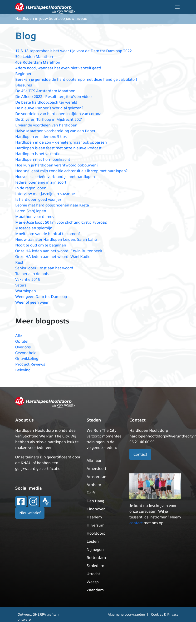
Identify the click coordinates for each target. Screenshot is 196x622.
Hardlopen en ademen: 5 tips (41, 137)
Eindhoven (96, 509)
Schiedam (95, 566)
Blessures (23, 85)
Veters (20, 285)
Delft (91, 493)
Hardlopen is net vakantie (37, 154)
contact (136, 523)
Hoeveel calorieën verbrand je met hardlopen (55, 177)
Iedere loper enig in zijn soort (40, 182)
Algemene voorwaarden (126, 614)
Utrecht (93, 574)
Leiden (93, 541)
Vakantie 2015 (27, 279)
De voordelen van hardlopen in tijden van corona (58, 114)
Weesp (93, 582)
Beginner (23, 74)
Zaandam (95, 590)
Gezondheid (26, 353)
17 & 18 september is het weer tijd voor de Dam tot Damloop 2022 (73, 51)
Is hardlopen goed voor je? (38, 199)
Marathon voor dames (34, 217)
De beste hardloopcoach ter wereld (46, 102)
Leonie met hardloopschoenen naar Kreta (52, 205)
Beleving (22, 370)
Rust (19, 262)
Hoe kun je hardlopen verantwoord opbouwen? (56, 165)
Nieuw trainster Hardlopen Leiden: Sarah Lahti (56, 239)
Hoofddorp (96, 533)
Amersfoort (96, 468)
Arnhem (94, 485)
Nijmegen (95, 549)
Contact (140, 454)
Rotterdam (96, 558)
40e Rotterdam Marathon (37, 62)
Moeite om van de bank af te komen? (47, 234)
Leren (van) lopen (30, 211)
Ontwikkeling (26, 358)
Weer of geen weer (32, 302)
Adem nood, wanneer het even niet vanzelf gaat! (58, 68)
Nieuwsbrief (29, 513)
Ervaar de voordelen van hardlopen (46, 125)
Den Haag (95, 501)
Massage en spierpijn (33, 228)
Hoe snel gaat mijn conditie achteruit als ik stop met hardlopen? (71, 171)
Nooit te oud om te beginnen (40, 245)
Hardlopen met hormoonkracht (42, 159)
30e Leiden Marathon (34, 57)
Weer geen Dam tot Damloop (41, 297)
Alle (18, 336)
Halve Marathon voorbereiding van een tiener (55, 131)
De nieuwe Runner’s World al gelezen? (49, 108)
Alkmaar (94, 460)
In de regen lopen (30, 188)
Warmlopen (25, 291)
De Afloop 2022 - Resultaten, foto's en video (53, 97)
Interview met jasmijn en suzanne (45, 194)
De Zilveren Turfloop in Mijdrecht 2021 (49, 119)
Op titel (21, 341)
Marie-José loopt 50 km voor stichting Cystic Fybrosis (61, 222)
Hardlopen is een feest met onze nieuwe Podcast (58, 148)
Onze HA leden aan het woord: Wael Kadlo (52, 257)
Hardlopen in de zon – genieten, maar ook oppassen (61, 142)
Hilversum (95, 525)
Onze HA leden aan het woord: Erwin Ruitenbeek (58, 251)
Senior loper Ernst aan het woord (44, 268)
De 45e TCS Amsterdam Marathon (45, 91)
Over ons (23, 347)
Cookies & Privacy (164, 614)
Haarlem (94, 517)
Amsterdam (97, 477)
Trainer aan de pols (32, 274)
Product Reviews (30, 364)
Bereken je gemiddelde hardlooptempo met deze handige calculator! (76, 79)
